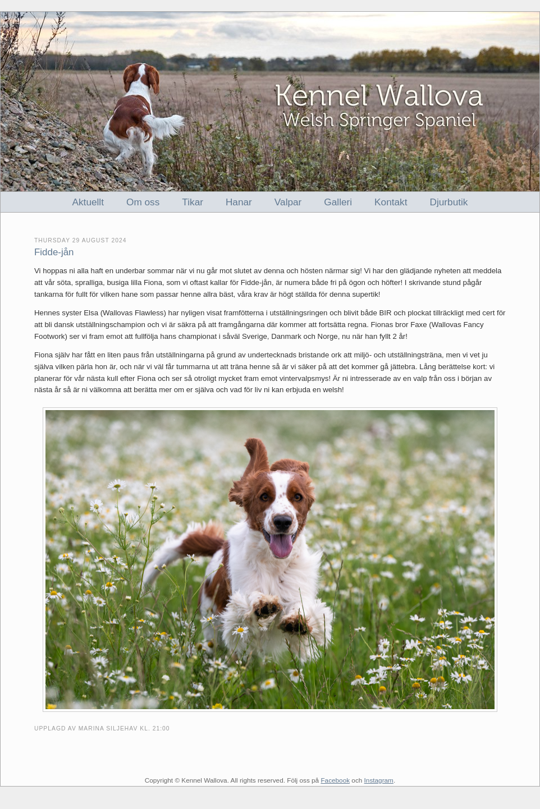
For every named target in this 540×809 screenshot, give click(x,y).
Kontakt (390, 202)
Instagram (378, 780)
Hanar (239, 202)
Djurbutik (449, 202)
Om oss (142, 202)
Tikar (192, 202)
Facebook (335, 780)
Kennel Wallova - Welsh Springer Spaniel (270, 101)
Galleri (338, 202)
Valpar (288, 202)
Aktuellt (88, 202)
